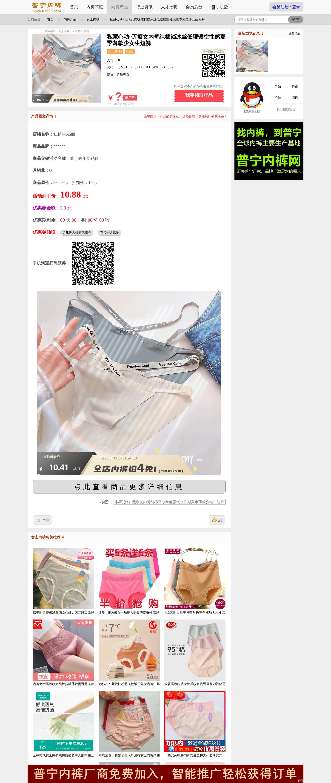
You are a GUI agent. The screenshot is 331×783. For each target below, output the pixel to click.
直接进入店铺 (109, 232)
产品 (277, 86)
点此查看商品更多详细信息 (129, 486)
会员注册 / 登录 (286, 7)
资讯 (295, 86)
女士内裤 (93, 19)
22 (220, 520)
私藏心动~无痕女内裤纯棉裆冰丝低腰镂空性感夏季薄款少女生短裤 (157, 19)
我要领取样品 (199, 95)
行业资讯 (144, 7)
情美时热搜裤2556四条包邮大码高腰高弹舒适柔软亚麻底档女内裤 (63, 585)
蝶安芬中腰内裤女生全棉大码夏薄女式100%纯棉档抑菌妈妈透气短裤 (194, 727)
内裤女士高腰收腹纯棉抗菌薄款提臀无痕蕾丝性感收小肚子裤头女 (63, 656)
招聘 (277, 98)
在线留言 (289, 109)
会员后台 (194, 7)
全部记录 (294, 33)
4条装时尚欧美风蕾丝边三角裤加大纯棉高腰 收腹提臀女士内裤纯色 (194, 585)
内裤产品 (119, 7)
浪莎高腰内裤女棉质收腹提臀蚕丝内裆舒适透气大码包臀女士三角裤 (194, 656)
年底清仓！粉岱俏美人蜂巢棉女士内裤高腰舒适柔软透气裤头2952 (129, 727)
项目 (295, 98)
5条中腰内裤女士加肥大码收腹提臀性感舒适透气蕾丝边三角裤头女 (129, 585)
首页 (74, 7)
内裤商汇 (94, 7)
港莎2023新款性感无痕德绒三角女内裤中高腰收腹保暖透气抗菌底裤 (129, 656)
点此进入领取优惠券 (76, 232)
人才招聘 (169, 7)
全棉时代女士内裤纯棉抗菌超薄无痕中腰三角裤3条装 (63, 727)
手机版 (219, 7)
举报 (46, 520)
